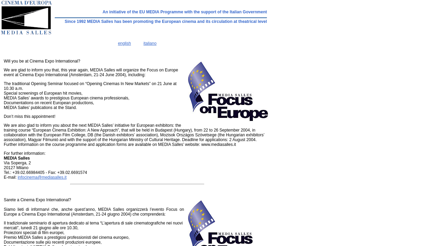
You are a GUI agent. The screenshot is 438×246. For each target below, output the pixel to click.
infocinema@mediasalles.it (42, 177)
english (124, 43)
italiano (149, 43)
